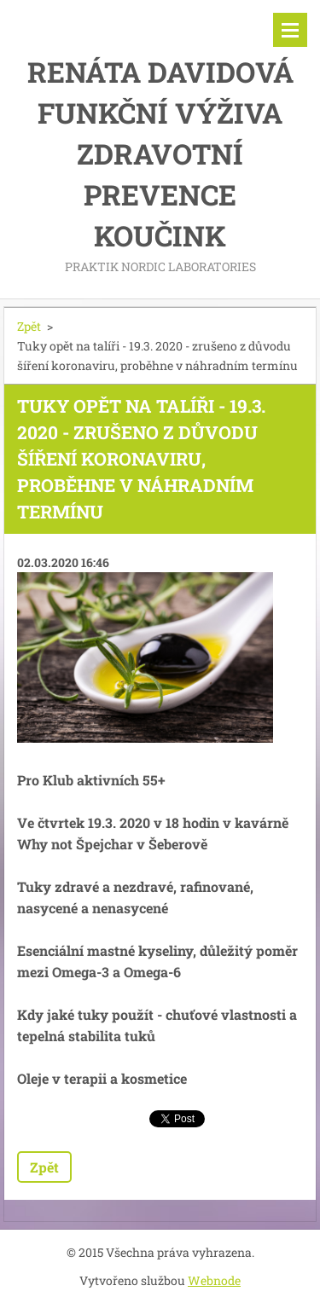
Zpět (29, 326)
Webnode (214, 1280)
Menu (290, 30)
